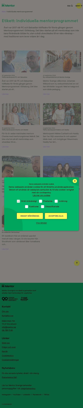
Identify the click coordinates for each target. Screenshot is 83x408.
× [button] (75, 181)
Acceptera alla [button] (56, 216)
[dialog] (41, 204)
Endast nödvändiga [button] (30, 216)
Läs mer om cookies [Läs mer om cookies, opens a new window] (41, 195)
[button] (41, 222)
